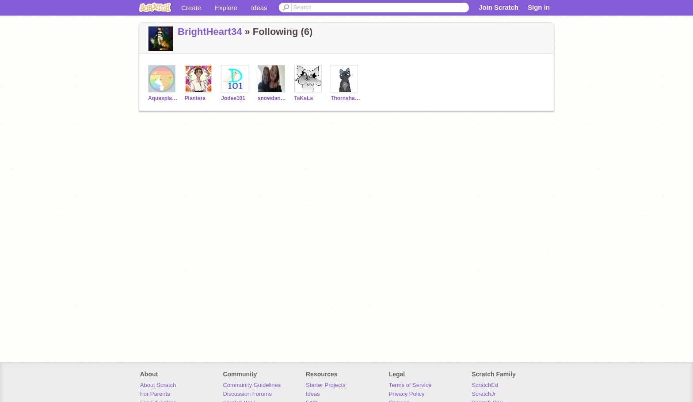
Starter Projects (326, 385)
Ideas (259, 7)
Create (191, 7)
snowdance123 (272, 98)
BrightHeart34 (210, 31)
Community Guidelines (252, 385)
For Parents (155, 394)
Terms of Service (410, 385)
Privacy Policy (407, 394)
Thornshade (345, 98)
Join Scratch (498, 7)
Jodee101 (233, 98)
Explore (226, 7)
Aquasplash (163, 98)
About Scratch (158, 385)
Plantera (195, 98)
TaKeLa (303, 98)
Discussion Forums (247, 394)
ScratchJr (484, 394)
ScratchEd (485, 385)
